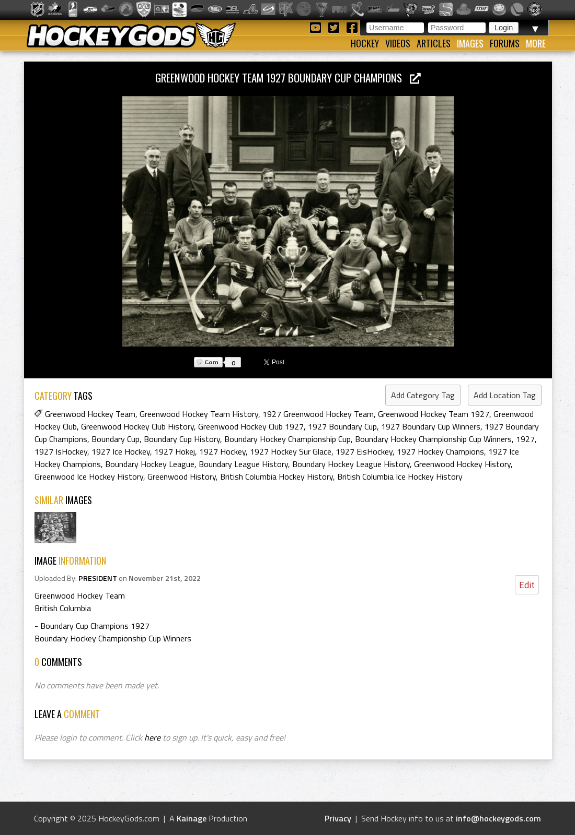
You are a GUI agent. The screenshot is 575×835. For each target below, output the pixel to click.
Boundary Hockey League (149, 464)
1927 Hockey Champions (440, 451)
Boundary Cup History (182, 439)
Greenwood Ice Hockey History (88, 476)
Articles (434, 43)
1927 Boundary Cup (342, 426)
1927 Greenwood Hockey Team (318, 414)
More (536, 43)
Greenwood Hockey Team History (199, 414)
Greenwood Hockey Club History (137, 426)
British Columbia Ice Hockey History (400, 476)
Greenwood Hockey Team (90, 414)
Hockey (365, 43)
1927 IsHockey (60, 451)
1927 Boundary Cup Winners (430, 426)
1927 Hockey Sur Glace (290, 451)
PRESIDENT (97, 578)
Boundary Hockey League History (351, 464)
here (152, 737)
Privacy (338, 818)
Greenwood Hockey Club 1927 (251, 426)
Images (470, 43)
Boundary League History (243, 464)
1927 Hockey (222, 451)
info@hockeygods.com (498, 818)
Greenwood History (181, 476)
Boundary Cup (115, 439)
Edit (527, 585)
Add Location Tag (505, 395)
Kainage (191, 818)
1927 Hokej (174, 451)
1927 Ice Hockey (120, 451)
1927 (525, 439)
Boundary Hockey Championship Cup (287, 439)
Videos (397, 43)
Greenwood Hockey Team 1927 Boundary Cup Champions (288, 77)
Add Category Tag (423, 395)
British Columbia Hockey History (276, 476)
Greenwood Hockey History (462, 464)
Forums (505, 43)
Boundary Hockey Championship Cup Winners (433, 439)
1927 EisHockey (364, 451)
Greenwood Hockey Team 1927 (433, 414)
